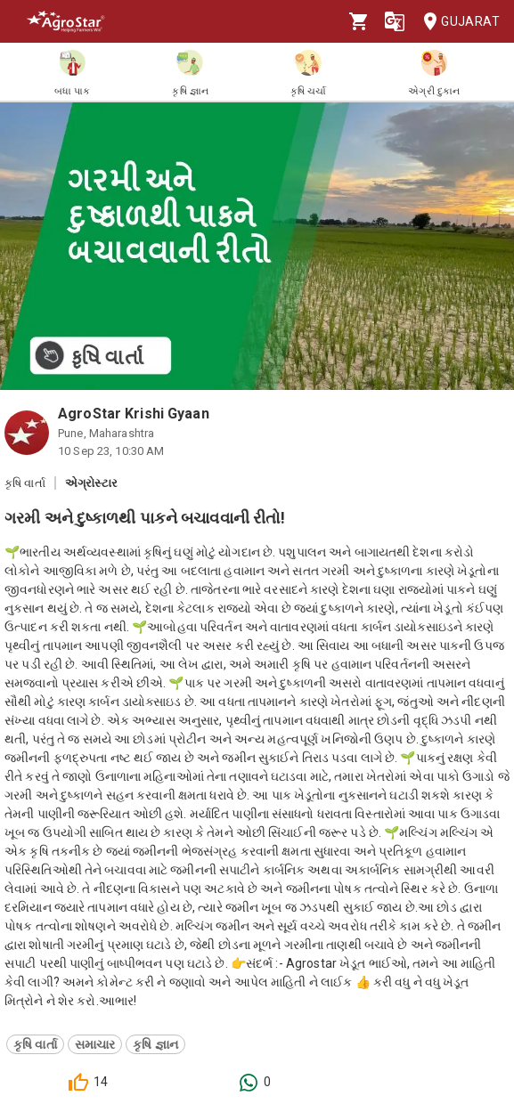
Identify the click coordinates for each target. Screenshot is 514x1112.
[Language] (394, 21)
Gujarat (456, 21)
